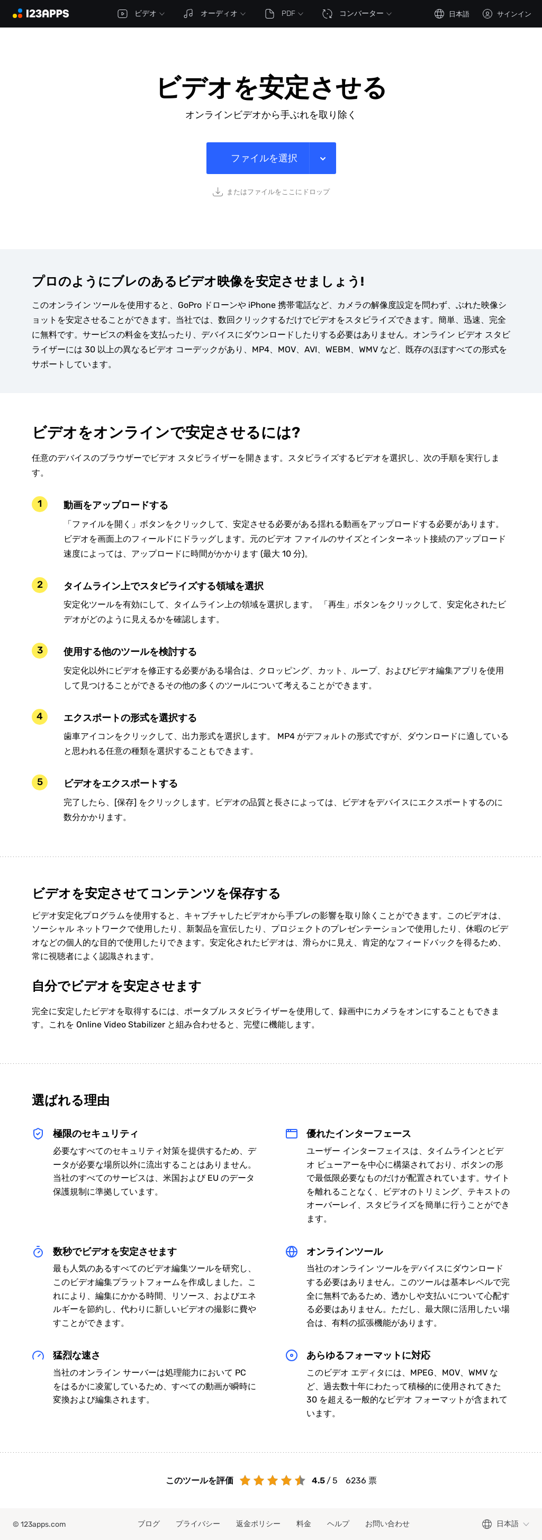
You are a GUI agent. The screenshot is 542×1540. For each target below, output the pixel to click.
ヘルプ (338, 1523)
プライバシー (198, 1523)
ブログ (149, 1523)
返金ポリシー (258, 1523)
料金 (303, 1523)
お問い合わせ (387, 1523)
